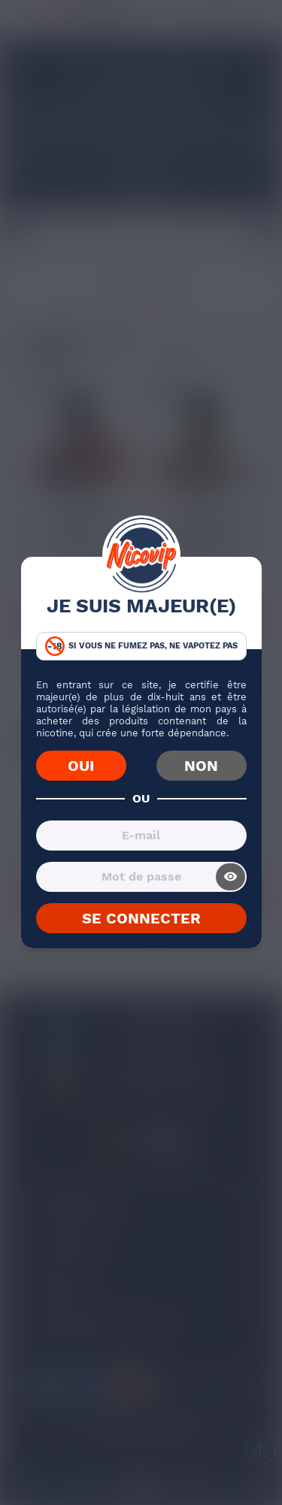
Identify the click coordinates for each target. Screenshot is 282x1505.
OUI (81, 766)
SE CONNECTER (141, 918)
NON (201, 766)
